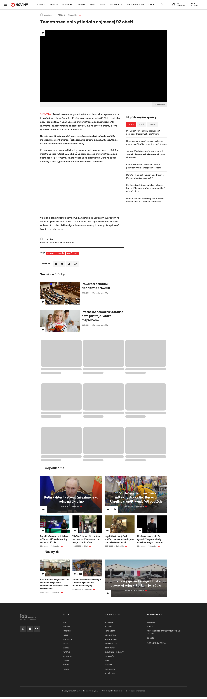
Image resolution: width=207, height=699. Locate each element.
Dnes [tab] (131, 124)
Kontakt (150, 627)
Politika (108, 665)
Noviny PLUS (110, 631)
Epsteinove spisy (135, 5)
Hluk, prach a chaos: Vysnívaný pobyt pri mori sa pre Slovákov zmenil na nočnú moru (146, 142)
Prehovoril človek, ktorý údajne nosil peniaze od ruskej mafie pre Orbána (143, 132)
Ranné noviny (111, 639)
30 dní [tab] (153, 124)
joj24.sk (108, 627)
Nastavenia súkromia (156, 643)
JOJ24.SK (40, 5)
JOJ (64, 622)
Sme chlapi (67, 656)
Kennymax (118, 691)
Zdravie (82, 5)
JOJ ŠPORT (67, 631)
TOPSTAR (53, 5)
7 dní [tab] (141, 124)
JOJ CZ (65, 635)
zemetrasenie (72, 253)
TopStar (66, 652)
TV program (116, 5)
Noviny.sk (109, 622)
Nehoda (61, 253)
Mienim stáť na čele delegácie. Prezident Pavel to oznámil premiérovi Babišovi (145, 200)
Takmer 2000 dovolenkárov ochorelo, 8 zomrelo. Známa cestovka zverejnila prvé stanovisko (145, 154)
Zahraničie (109, 656)
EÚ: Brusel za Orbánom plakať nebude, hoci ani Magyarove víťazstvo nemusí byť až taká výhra (145, 188)
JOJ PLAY (66, 627)
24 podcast (67, 5)
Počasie (66, 669)
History (66, 665)
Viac (150, 4)
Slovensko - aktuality (114, 652)
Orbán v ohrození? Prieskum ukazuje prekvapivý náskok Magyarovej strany (143, 166)
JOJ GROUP (67, 639)
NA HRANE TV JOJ (112, 644)
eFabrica (141, 691)
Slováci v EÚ (110, 673)
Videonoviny (110, 635)
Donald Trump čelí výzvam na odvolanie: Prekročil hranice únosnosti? (145, 176)
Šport (103, 5)
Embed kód (159, 104)
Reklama (151, 622)
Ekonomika (110, 669)
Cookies (150, 638)
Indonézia (50, 253)
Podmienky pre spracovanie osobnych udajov (164, 632)
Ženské (66, 648)
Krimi (92, 5)
